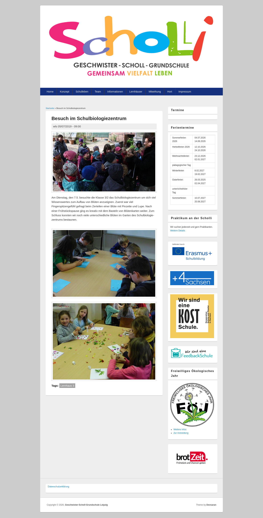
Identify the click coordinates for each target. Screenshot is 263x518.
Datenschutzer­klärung (58, 486)
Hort (169, 91)
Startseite (50, 108)
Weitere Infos (180, 429)
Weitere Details (177, 230)
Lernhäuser (135, 91)
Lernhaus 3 (67, 385)
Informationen (115, 91)
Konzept (64, 91)
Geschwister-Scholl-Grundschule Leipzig (86, 505)
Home (50, 91)
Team (98, 91)
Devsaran (211, 505)
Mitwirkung (155, 91)
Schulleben (82, 91)
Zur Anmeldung (181, 433)
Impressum (184, 91)
